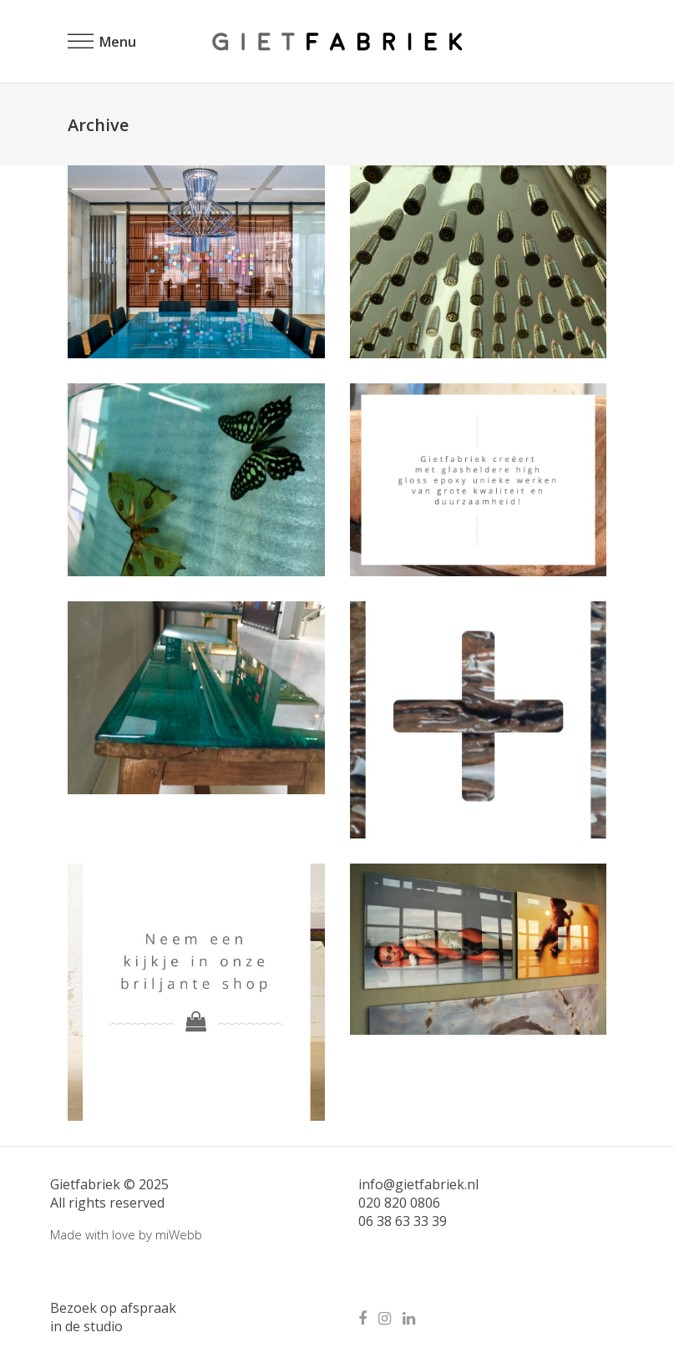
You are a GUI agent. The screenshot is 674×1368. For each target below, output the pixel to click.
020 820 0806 (399, 1202)
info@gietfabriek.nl (418, 1184)
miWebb (178, 1234)
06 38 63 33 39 (402, 1221)
